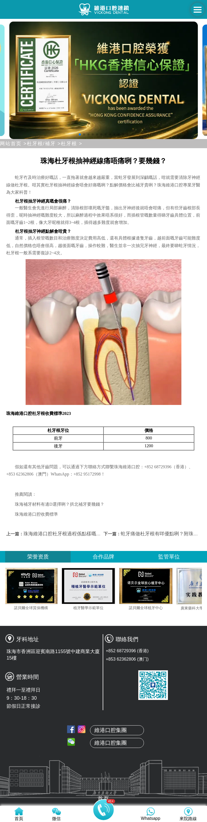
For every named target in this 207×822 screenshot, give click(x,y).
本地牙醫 (103, 738)
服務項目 (103, 763)
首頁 (103, 712)
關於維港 (103, 725)
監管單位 (169, 557)
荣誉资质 (38, 557)
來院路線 (103, 788)
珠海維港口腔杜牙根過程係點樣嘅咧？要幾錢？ (74, 533)
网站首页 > (13, 143)
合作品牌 (103, 557)
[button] (80, 134)
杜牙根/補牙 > (44, 143)
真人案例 (103, 750)
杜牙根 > (71, 143)
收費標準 (103, 776)
